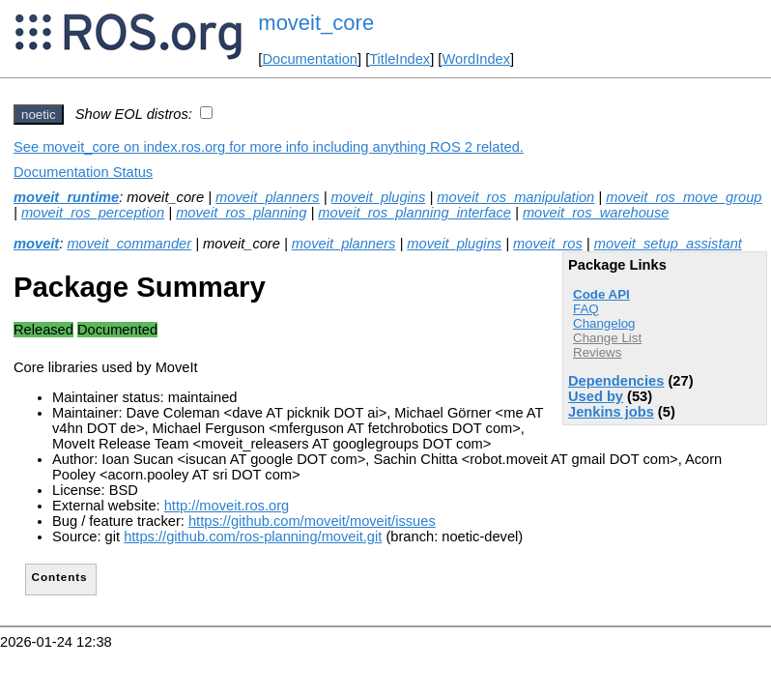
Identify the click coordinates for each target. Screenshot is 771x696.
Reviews (597, 352)
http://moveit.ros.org (227, 505)
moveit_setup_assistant (668, 243)
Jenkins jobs (611, 412)
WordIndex (476, 59)
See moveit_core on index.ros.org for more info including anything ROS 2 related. (269, 147)
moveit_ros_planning (241, 212)
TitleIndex (399, 59)
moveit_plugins (378, 197)
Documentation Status (83, 172)
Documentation (309, 59)
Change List (607, 338)
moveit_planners (267, 197)
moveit (36, 243)
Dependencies (616, 381)
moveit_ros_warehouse (596, 212)
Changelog (604, 323)
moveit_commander (129, 243)
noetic (38, 114)
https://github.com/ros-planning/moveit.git (253, 536)
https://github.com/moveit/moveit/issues (312, 521)
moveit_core (316, 23)
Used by (595, 396)
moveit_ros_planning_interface (414, 212)
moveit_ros (548, 243)
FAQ (586, 309)
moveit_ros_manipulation (515, 197)
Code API (601, 294)
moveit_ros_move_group (683, 197)
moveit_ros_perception (92, 212)
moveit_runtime (66, 197)
